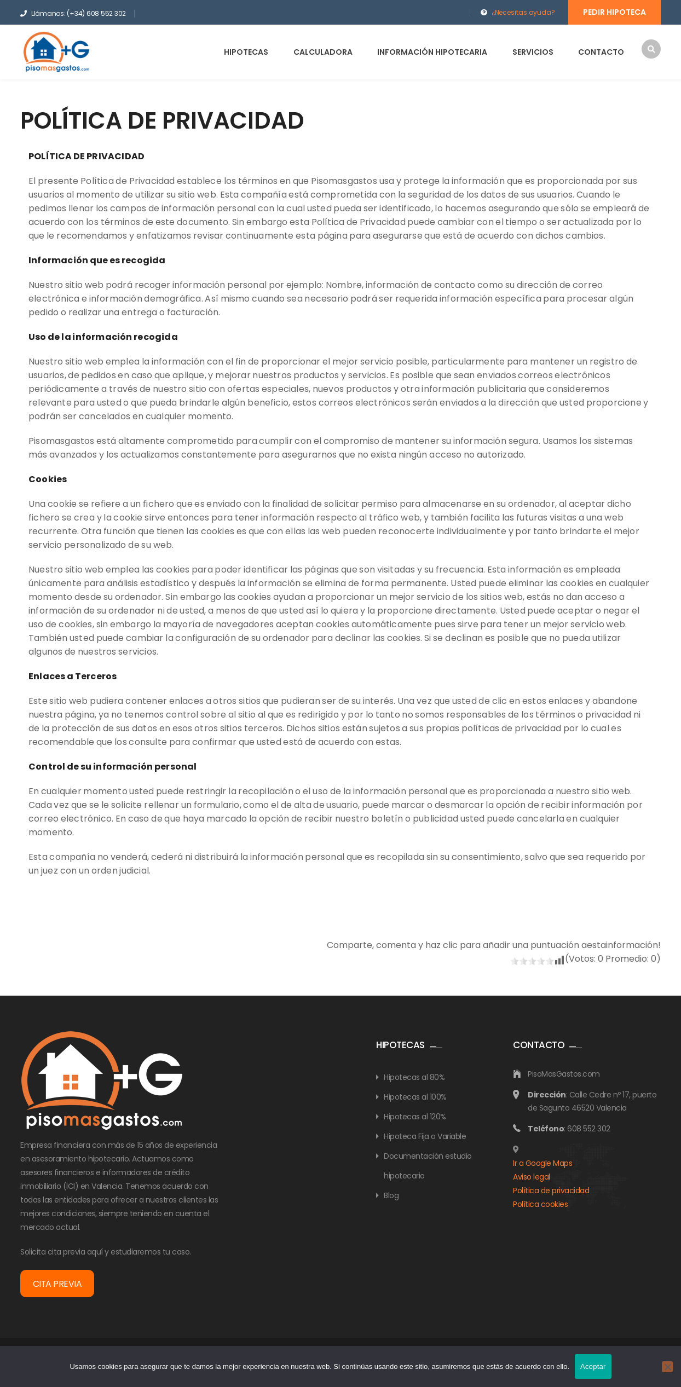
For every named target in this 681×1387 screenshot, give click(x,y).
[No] (667, 1366)
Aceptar (593, 1366)
